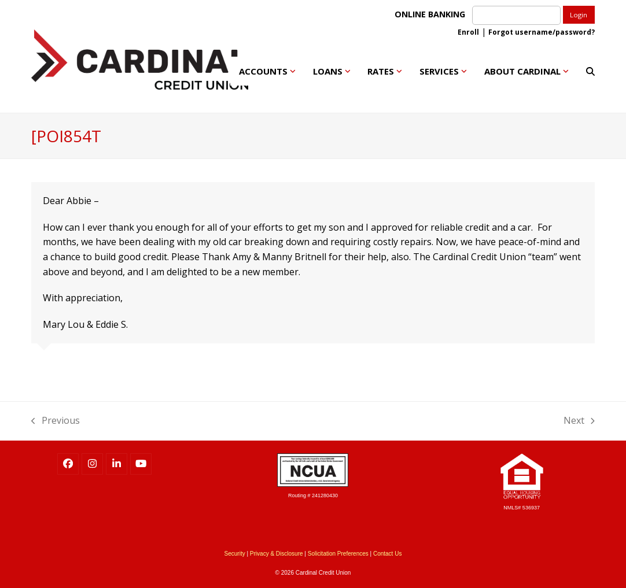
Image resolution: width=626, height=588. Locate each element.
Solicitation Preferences (338, 553)
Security (234, 553)
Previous (55, 420)
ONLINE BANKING (432, 14)
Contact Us (387, 553)
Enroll (468, 32)
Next (579, 420)
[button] (590, 71)
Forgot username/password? (541, 32)
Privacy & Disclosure (276, 553)
